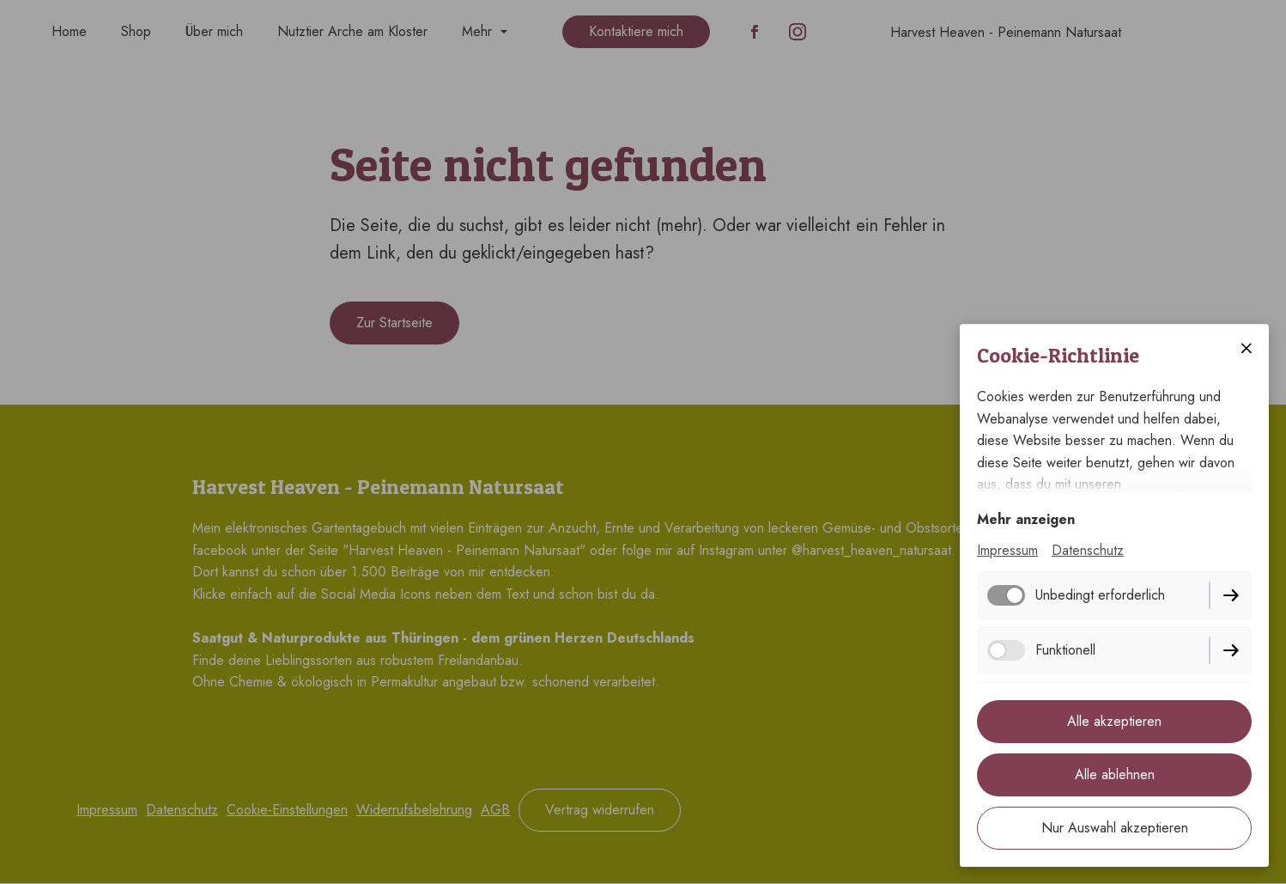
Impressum (1007, 550)
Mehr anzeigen (1026, 519)
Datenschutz (1088, 550)
